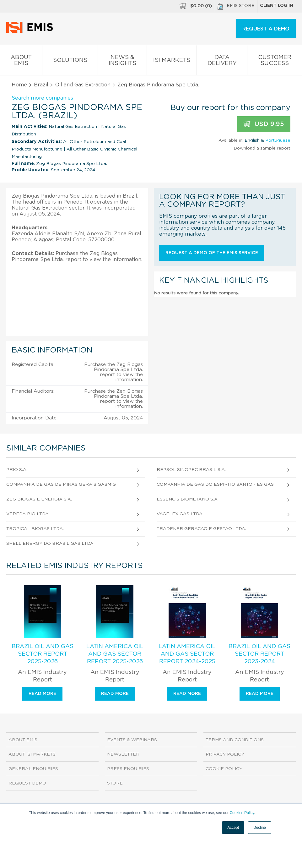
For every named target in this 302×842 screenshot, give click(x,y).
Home (19, 84)
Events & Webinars (132, 740)
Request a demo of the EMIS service (211, 253)
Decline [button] (259, 827)
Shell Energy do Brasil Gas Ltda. (50, 543)
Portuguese (277, 140)
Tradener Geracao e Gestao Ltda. (201, 529)
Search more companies (42, 98)
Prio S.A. (16, 469)
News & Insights (122, 61)
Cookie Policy (224, 769)
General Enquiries (33, 769)
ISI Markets (171, 61)
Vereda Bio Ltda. (28, 514)
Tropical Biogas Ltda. (35, 529)
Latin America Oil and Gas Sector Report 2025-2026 (114, 654)
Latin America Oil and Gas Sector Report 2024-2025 (187, 654)
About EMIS (21, 61)
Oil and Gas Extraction (83, 84)
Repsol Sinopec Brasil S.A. (191, 469)
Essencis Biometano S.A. (187, 499)
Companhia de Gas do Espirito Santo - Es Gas (215, 484)
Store (115, 783)
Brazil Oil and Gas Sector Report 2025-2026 (42, 654)
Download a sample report (262, 148)
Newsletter (123, 754)
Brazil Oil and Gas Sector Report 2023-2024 (259, 654)
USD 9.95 (264, 124)
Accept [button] (233, 827)
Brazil (41, 84)
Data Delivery (222, 61)
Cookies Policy (241, 813)
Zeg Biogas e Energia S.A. (39, 499)
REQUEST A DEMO (265, 28)
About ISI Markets (32, 754)
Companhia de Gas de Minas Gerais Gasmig (61, 484)
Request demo (27, 783)
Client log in (276, 5)
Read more (42, 694)
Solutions (70, 61)
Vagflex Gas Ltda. (180, 514)
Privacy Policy (225, 754)
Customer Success (274, 61)
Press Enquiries (128, 769)
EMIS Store (236, 6)
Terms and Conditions (235, 740)
